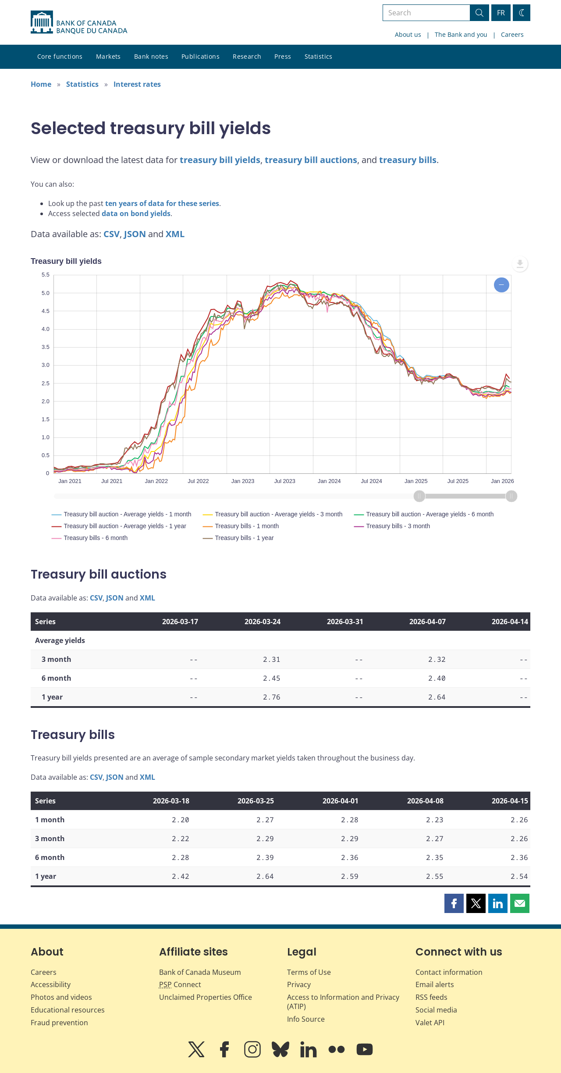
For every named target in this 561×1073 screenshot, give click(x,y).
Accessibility (51, 984)
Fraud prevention (59, 1022)
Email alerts (434, 984)
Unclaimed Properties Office (205, 997)
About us (408, 34)
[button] (454, 903)
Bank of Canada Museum (200, 972)
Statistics (319, 56)
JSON (135, 234)
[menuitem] (520, 264)
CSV (111, 234)
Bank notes (151, 56)
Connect (180, 984)
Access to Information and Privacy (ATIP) (343, 1001)
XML (175, 234)
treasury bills (408, 160)
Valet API (429, 1022)
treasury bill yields (220, 160)
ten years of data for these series (162, 203)
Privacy (299, 984)
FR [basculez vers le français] (501, 13)
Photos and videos (61, 997)
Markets (108, 56)
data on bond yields (136, 213)
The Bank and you (461, 34)
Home (41, 84)
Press (282, 56)
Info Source (306, 1019)
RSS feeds (431, 997)
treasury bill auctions (311, 160)
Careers (512, 34)
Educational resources (68, 1010)
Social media (436, 1010)
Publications (200, 56)
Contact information (449, 972)
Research (247, 56)
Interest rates (137, 84)
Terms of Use (309, 972)
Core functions (60, 56)
